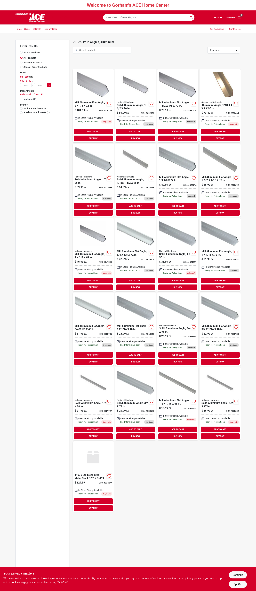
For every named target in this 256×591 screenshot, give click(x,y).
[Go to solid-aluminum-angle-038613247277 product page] (220, 403)
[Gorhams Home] (30, 17)
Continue (238, 574)
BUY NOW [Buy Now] (93, 138)
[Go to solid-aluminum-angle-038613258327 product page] (135, 180)
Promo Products (32, 52)
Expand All (38, 94)
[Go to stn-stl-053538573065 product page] (93, 476)
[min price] (26, 85)
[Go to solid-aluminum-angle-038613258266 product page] (93, 403)
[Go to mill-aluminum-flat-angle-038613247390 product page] (135, 254)
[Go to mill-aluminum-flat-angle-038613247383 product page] (93, 329)
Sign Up (230, 17)
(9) (35, 108)
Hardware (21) (30, 99)
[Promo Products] (21, 52)
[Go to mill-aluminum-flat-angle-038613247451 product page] (177, 105)
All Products (30, 58)
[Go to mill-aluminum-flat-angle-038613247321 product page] (135, 329)
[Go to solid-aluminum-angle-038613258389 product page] (135, 105)
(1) (37, 112)
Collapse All (25, 94)
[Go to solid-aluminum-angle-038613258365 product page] (93, 180)
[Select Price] (49, 85)
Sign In (218, 17)
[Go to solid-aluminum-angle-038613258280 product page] (177, 329)
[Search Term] (148, 17)
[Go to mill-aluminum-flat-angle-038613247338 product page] (220, 254)
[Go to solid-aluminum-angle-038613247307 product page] (135, 403)
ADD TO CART (93, 131)
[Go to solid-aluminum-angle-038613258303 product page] (177, 254)
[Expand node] (21, 99)
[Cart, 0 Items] (239, 17)
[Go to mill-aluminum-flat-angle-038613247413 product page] (93, 254)
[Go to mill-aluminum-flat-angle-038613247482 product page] (93, 105)
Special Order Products (35, 67)
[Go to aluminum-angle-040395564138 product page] (220, 105)
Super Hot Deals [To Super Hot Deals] (32, 29)
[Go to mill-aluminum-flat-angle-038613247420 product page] (177, 180)
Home (19, 29)
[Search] (191, 17)
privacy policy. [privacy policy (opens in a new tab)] (193, 578)
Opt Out (237, 584)
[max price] (39, 85)
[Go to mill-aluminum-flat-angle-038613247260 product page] (177, 403)
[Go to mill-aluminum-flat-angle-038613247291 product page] (220, 329)
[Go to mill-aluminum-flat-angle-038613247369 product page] (220, 180)
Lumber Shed (50, 29)
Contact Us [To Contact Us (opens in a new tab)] (235, 29)
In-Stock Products (33, 62)
